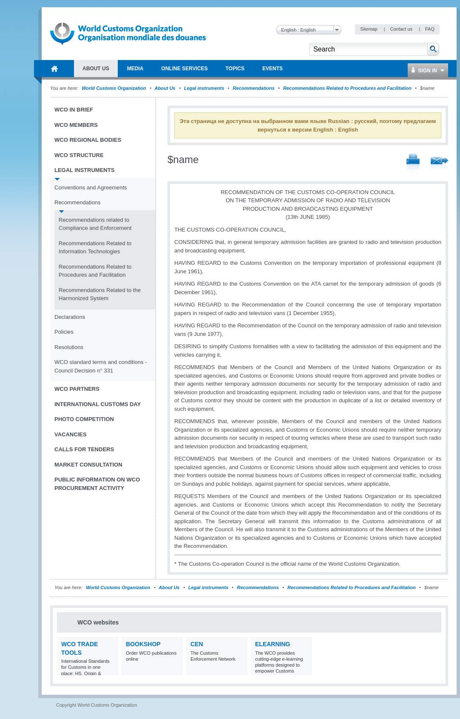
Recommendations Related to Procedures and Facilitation (347, 88)
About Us (165, 88)
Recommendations (254, 88)
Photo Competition (84, 419)
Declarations (69, 317)
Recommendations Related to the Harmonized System (100, 294)
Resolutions (68, 347)
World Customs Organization (114, 88)
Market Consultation (88, 464)
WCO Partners (76, 389)
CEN (196, 644)
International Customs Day (97, 404)
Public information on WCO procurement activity (97, 483)
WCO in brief (73, 109)
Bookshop (143, 644)
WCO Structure (79, 155)
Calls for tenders (84, 449)
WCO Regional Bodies (87, 140)
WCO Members (76, 125)
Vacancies (70, 434)
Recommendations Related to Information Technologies (95, 247)
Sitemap (369, 29)
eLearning (272, 644)
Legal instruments (204, 88)
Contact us (402, 29)
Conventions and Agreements (90, 187)
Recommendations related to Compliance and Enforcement (95, 224)
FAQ (429, 29)
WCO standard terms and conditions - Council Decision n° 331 (100, 366)
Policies (64, 332)
